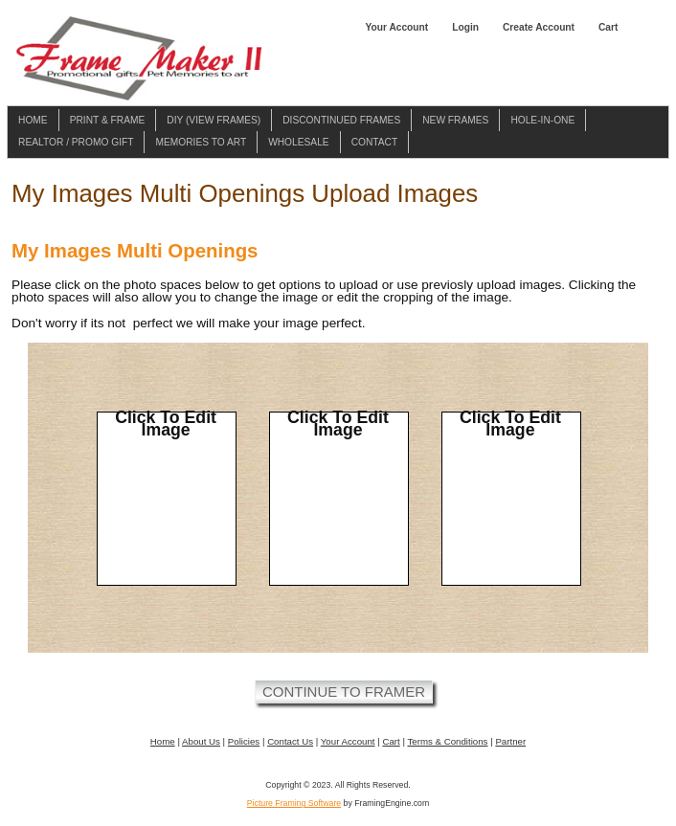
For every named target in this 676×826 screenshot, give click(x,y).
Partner (510, 741)
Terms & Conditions (447, 741)
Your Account (396, 27)
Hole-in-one (542, 120)
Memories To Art (200, 142)
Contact (374, 142)
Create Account (539, 27)
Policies (243, 741)
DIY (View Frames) (213, 120)
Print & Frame (108, 120)
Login (465, 27)
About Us (201, 741)
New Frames (455, 120)
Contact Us (290, 741)
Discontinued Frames (341, 120)
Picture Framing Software (294, 803)
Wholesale (298, 142)
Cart (608, 27)
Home (33, 120)
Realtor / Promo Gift (75, 142)
